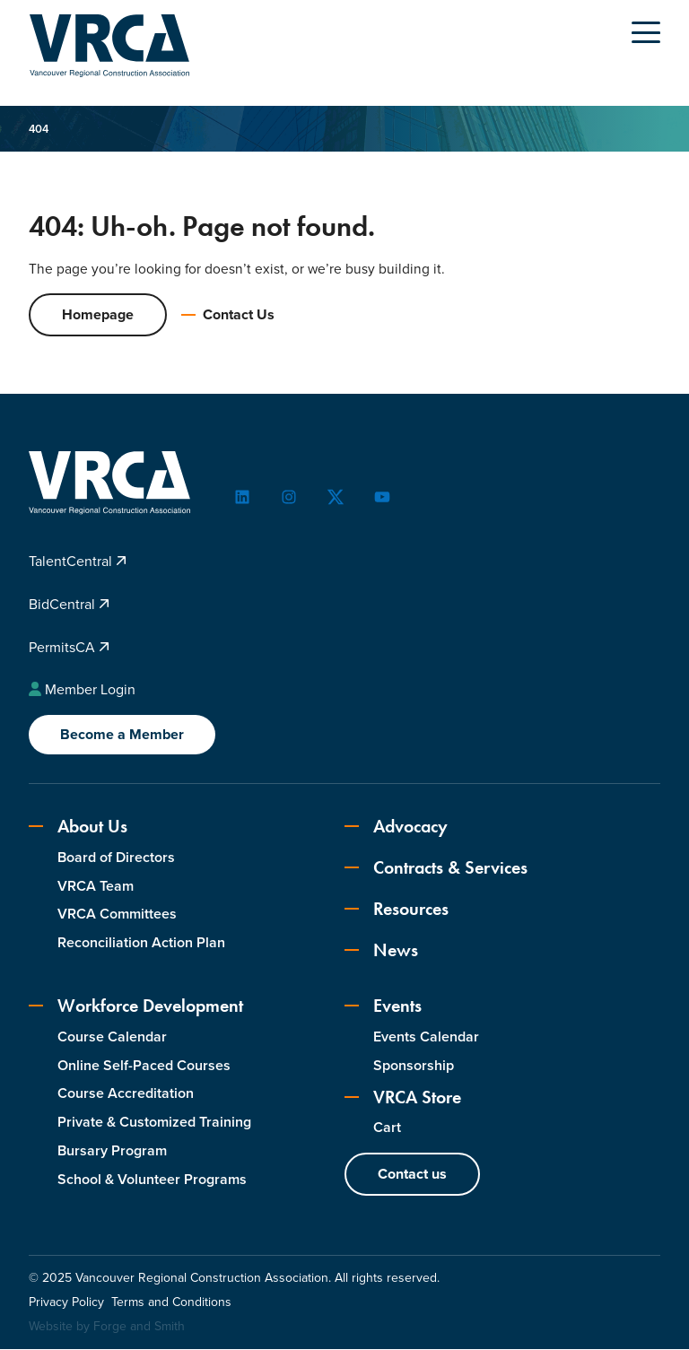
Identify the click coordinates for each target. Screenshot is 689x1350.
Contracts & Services (436, 868)
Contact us (412, 1174)
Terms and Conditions (171, 1302)
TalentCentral (77, 562)
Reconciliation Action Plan (141, 943)
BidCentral (69, 605)
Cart (387, 1128)
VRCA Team (95, 886)
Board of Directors (116, 858)
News (381, 951)
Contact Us (228, 315)
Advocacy (396, 827)
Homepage (98, 315)
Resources (396, 909)
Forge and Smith (139, 1327)
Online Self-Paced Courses (144, 1066)
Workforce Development (136, 1006)
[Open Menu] (646, 32)
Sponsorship (413, 1066)
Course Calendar (112, 1037)
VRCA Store (402, 1098)
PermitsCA (69, 648)
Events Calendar (426, 1037)
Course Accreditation (125, 1094)
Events (383, 1006)
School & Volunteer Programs (152, 1180)
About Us (78, 827)
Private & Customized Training (154, 1122)
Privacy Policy (66, 1302)
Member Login (82, 690)
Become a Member (122, 735)
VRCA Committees (117, 914)
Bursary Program (112, 1151)
